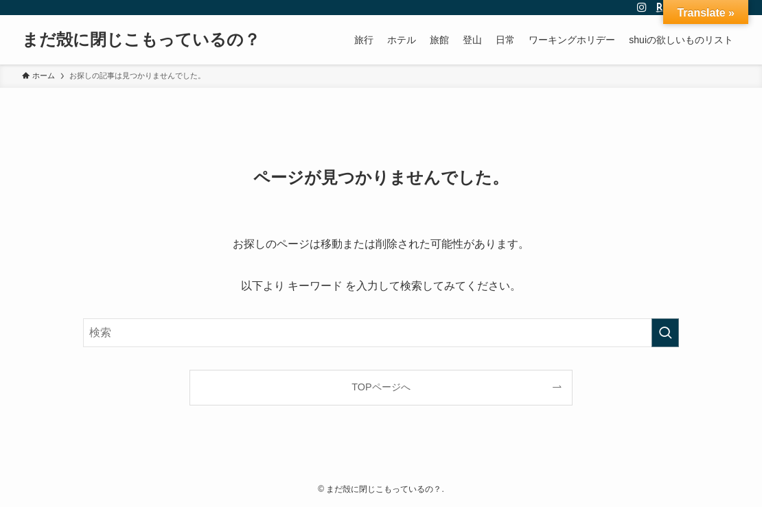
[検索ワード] (381, 332)
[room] (660, 7)
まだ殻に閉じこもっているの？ (141, 40)
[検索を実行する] (665, 332)
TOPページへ (380, 386)
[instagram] (642, 7)
